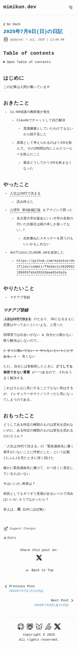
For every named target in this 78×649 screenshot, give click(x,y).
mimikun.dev (19, 7)
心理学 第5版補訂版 (25, 210)
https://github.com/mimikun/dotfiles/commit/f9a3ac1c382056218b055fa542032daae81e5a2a (45, 266)
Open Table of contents (29, 62)
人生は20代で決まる (25, 193)
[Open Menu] (70, 7)
